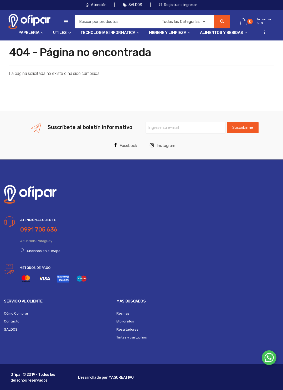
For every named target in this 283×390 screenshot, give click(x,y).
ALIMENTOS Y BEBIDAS (221, 32)
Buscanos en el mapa (40, 251)
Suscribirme (242, 127)
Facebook (125, 145)
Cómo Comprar (16, 313)
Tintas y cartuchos (131, 337)
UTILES (60, 32)
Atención (96, 5)
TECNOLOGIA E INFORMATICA (107, 32)
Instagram (162, 145)
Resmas (123, 313)
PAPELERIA (28, 32)
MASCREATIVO (121, 377)
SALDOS (132, 5)
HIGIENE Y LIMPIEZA (167, 32)
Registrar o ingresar (178, 5)
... (262, 32)
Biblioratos (125, 321)
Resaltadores (127, 329)
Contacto (11, 321)
